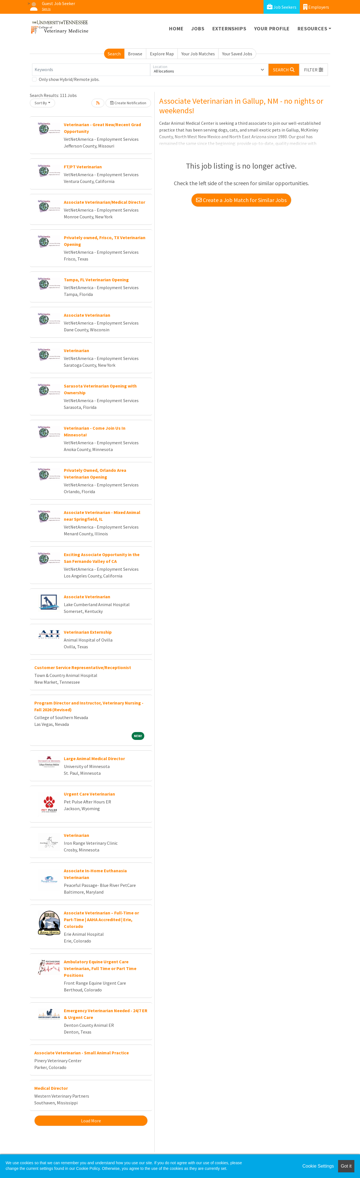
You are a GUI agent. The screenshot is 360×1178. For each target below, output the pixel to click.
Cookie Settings (318, 1166)
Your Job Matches (198, 53)
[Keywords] (91, 70)
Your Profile (272, 28)
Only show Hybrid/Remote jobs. (69, 79)
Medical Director (51, 1088)
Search (114, 53)
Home (176, 28)
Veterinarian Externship (88, 632)
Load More (91, 1120)
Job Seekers (281, 6)
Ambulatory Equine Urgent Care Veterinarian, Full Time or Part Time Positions (100, 968)
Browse (135, 53)
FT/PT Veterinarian (83, 166)
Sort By (41, 102)
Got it (346, 1166)
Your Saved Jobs (237, 53)
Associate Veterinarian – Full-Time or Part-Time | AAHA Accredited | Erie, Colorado (101, 919)
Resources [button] (312, 28)
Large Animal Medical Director (94, 758)
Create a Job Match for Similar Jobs (241, 199)
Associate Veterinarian (87, 315)
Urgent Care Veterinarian (89, 794)
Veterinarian (76, 350)
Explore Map (162, 53)
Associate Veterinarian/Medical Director (104, 202)
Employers (316, 6)
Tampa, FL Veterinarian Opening (96, 279)
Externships (229, 28)
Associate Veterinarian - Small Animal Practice (81, 1052)
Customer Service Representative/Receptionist (82, 667)
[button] (313, 70)
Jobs (197, 28)
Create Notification (128, 102)
